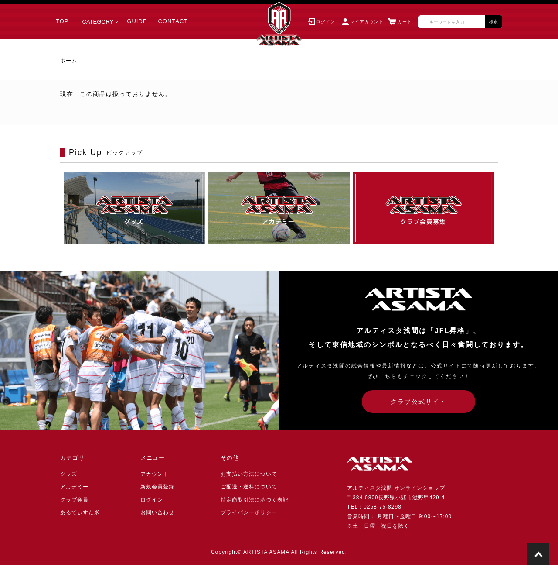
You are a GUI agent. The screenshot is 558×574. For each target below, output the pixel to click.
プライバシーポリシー (249, 512)
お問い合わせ (157, 512)
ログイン (151, 500)
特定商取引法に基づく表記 (255, 500)
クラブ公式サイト (418, 401)
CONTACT (173, 21)
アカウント (154, 474)
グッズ (68, 474)
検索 (493, 21)
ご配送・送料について (249, 487)
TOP (62, 21)
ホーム (68, 61)
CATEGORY (98, 21)
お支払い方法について (249, 474)
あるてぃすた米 (80, 512)
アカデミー (74, 487)
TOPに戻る (538, 554)
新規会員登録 (157, 487)
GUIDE (137, 21)
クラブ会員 (74, 500)
